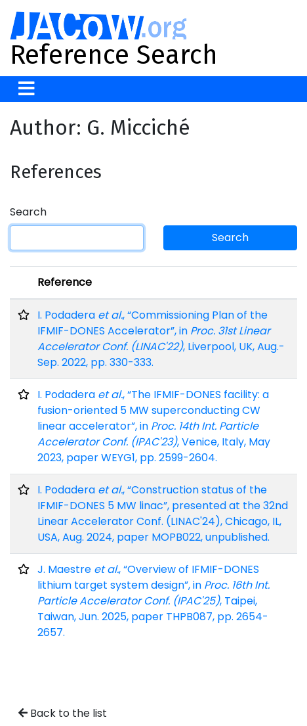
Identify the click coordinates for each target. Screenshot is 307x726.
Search (28, 211)
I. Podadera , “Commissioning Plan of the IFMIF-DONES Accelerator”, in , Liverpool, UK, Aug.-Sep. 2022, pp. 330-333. (161, 338)
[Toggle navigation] (26, 89)
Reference (64, 282)
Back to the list (62, 713)
